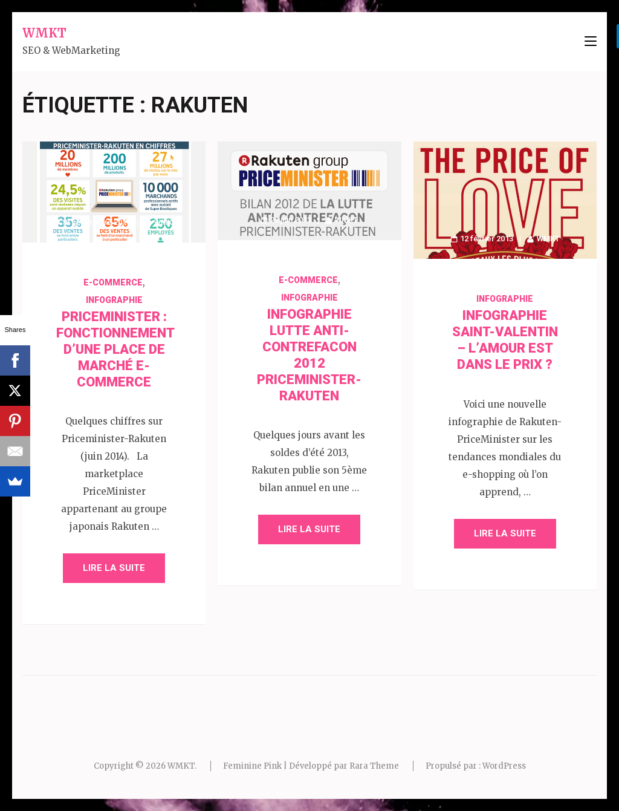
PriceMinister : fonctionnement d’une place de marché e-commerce (115, 349)
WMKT (44, 33)
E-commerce (113, 282)
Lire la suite (114, 567)
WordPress (504, 766)
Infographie (114, 300)
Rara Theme (374, 766)
